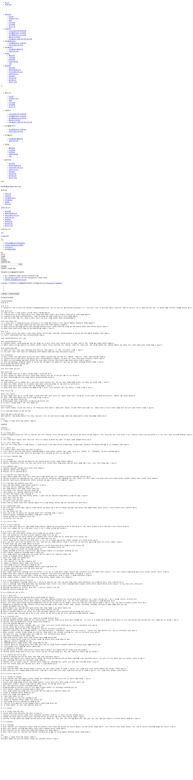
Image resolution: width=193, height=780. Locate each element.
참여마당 (8, 66)
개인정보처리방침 (14, 294)
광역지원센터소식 (15, 70)
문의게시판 (12, 78)
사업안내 (8, 29)
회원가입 (8, 4)
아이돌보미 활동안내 (16, 49)
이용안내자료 (13, 61)
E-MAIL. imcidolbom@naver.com (15, 280)
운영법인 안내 (13, 18)
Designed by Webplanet (54, 283)
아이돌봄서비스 (10, 41)
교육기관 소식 (13, 74)
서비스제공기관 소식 (16, 72)
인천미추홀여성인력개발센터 (15, 243)
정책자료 (12, 59)
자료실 (7, 53)
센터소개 (8, 14)
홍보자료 (12, 55)
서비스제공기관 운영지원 (17, 31)
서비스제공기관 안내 (16, 45)
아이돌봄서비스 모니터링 (17, 35)
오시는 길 (12, 27)
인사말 (11, 16)
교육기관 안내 (13, 51)
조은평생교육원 (10, 249)
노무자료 (12, 57)
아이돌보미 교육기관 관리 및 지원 (20, 39)
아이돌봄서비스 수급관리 (17, 33)
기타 (10, 64)
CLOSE (4, 260)
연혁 (10, 20)
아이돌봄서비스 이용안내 (17, 43)
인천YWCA (9, 247)
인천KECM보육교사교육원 (14, 245)
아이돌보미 (9, 47)
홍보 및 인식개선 (14, 37)
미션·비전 (12, 22)
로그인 (7, 2)
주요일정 (12, 76)
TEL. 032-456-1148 (11, 278)
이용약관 (4, 294)
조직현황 (12, 25)
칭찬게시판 (12, 80)
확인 (20, 264)
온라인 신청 (13, 82)
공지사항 (12, 68)
